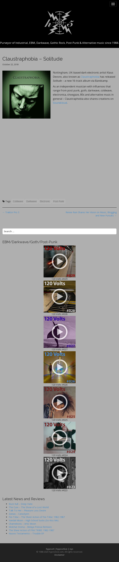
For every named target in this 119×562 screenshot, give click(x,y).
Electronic (45, 201)
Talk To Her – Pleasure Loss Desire (27, 510)
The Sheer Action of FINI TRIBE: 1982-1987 (31, 530)
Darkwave (31, 201)
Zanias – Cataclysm (19, 513)
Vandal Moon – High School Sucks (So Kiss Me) (33, 520)
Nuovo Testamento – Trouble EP (26, 533)
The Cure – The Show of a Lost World (29, 507)
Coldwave (18, 201)
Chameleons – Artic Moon (22, 523)
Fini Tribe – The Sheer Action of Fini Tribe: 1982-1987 (37, 517)
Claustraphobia (90, 76)
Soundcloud (60, 103)
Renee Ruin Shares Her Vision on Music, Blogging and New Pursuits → (91, 214)
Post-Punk (58, 201)
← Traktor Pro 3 (10, 212)
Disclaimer (59, 554)
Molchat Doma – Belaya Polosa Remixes (30, 526)
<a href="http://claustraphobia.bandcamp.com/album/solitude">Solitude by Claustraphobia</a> (58, 158)
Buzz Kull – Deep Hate (21, 503)
